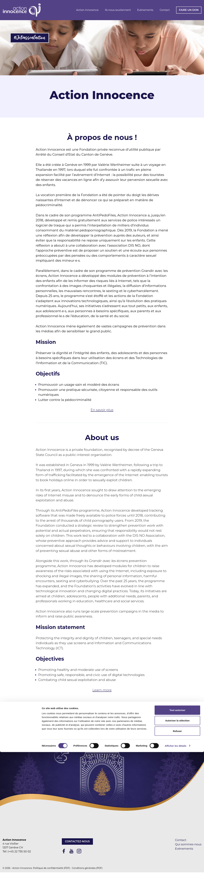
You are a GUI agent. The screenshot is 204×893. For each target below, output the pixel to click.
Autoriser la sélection (177, 861)
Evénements (145, 10)
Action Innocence (87, 10)
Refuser (177, 872)
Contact (165, 10)
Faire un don (189, 10)
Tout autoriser (177, 851)
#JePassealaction (29, 38)
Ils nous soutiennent (118, 10)
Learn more (102, 690)
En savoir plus (102, 410)
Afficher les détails (175, 886)
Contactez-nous (77, 841)
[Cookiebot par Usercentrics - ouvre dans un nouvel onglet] (21, 886)
